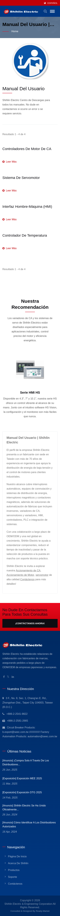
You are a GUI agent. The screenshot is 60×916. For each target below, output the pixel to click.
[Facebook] (4, 677)
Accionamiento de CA (28, 570)
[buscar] (45, 11)
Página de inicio (17, 856)
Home (14, 31)
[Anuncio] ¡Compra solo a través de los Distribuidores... (25, 762)
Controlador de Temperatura (24, 235)
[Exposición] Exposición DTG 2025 (22, 792)
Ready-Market (42, 911)
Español (53, 3)
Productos (14, 870)
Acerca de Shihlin (18, 863)
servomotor (42, 575)
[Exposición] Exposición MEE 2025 (22, 778)
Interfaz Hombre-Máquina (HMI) (27, 207)
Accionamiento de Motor (20, 575)
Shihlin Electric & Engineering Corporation (28, 904)
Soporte (12, 877)
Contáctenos (27, 579)
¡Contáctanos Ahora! (30, 623)
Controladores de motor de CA (26, 149)
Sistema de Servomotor (21, 178)
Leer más (9, 161)
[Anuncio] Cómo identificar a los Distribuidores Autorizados (29, 824)
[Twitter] (8, 677)
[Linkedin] (13, 677)
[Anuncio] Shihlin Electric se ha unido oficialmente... (24, 807)
